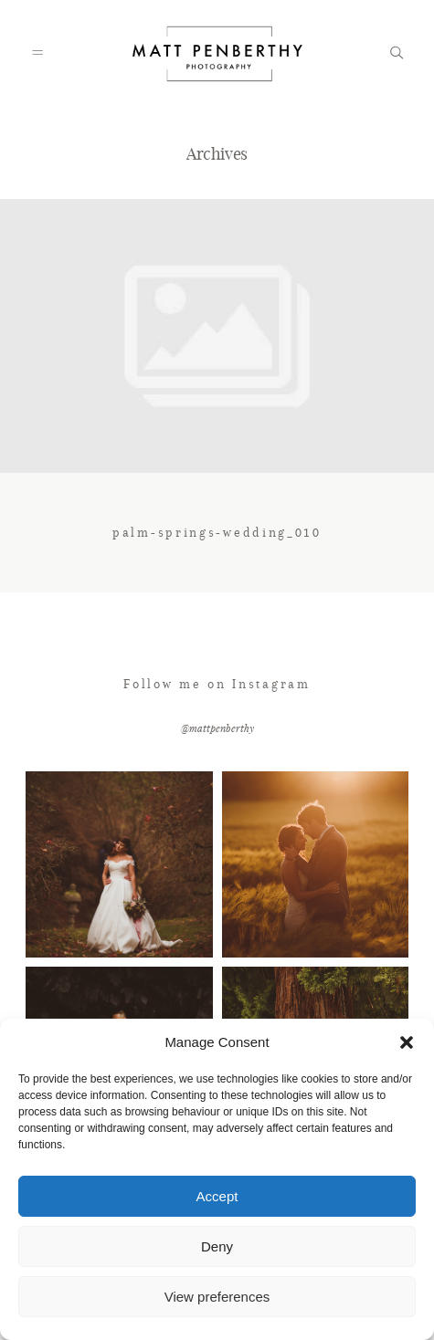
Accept (217, 1196)
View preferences (217, 1296)
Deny (217, 1246)
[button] (406, 1042)
